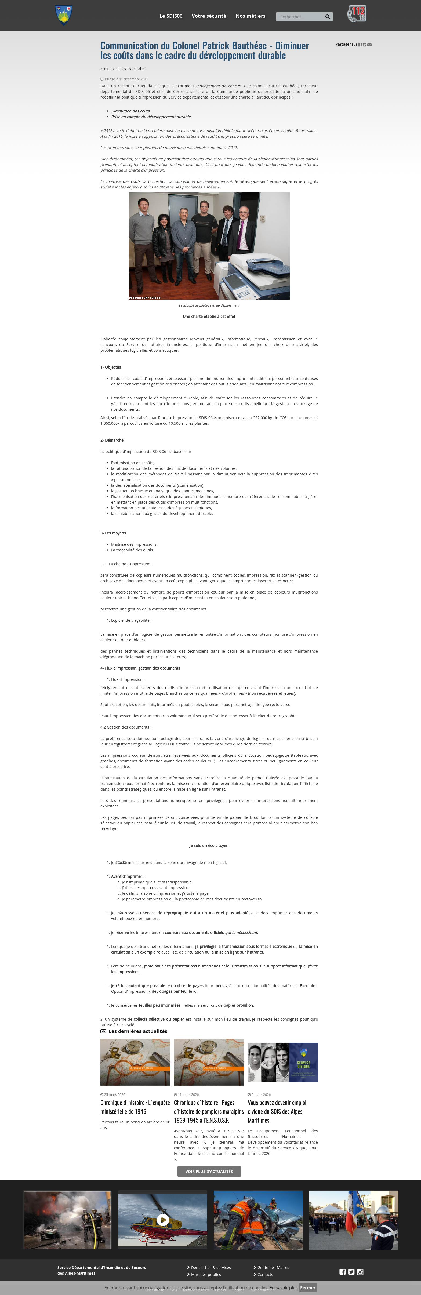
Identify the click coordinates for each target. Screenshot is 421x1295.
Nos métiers (251, 16)
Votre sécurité (209, 16)
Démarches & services (211, 1267)
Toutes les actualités (131, 69)
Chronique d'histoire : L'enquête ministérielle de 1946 (135, 1107)
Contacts (265, 1274)
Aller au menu (65, 2)
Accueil (105, 69)
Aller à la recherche (127, 2)
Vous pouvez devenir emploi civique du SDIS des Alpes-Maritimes (277, 1112)
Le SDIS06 (170, 16)
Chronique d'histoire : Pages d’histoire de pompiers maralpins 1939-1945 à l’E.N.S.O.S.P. (209, 1112)
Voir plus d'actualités (209, 1171)
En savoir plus (284, 1288)
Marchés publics (206, 1274)
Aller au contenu (94, 2)
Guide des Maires (273, 1267)
